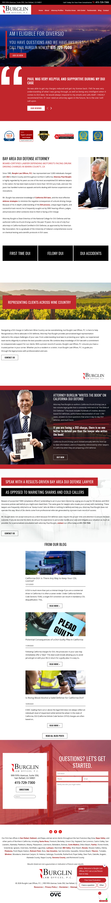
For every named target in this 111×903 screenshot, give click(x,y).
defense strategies (10, 201)
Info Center (81, 10)
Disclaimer (63, 887)
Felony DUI (55, 253)
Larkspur (50, 848)
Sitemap (73, 887)
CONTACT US (10, 357)
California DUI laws (43, 198)
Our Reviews (36, 108)
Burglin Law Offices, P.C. (22, 173)
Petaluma (8, 851)
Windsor (8, 854)
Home (41, 10)
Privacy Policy (51, 887)
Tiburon (95, 851)
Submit (81, 808)
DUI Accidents (90, 253)
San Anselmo (52, 851)
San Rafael (24, 838)
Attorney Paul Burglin (62, 177)
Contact (106, 10)
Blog (99, 10)
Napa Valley (100, 838)
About (47, 10)
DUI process (45, 205)
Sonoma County (59, 857)
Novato (85, 848)
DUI (8, 177)
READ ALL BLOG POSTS (55, 735)
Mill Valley (67, 848)
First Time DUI (20, 253)
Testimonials (91, 10)
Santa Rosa (44, 841)
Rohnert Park (35, 851)
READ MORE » (55, 606)
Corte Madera (73, 845)
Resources (38, 887)
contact (60, 523)
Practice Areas (70, 10)
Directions (24, 789)
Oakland (33, 838)
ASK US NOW (18, 55)
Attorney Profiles (57, 10)
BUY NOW (60, 457)
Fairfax (94, 845)
